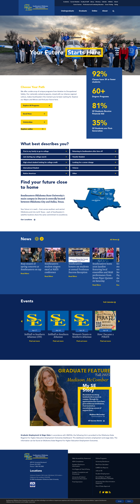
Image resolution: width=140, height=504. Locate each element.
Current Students (74, 1)
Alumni (116, 1)
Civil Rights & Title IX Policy (81, 469)
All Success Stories (99, 423)
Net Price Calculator (102, 464)
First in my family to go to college (36, 151)
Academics (66, 1)
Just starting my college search (34, 157)
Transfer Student (78, 157)
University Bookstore (102, 461)
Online (94, 11)
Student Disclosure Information (78, 465)
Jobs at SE (99, 471)
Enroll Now (27, 114)
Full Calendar (109, 302)
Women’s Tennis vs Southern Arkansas (81, 335)
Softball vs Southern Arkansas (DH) (34, 335)
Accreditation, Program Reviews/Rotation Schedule (104, 477)
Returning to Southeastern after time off (87, 151)
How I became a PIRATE (105, 335)
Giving (116, 4)
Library (92, 1)
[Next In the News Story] (42, 239)
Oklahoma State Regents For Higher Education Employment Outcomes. (70, 441)
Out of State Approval (103, 486)
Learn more (32, 502)
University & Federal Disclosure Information (79, 477)
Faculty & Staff (85, 1)
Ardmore (32, 475)
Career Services (77, 4)
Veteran (75, 168)
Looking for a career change (82, 162)
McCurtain (45, 475)
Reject (129, 501)
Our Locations (26, 220)
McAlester (51, 475)
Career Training (109, 4)
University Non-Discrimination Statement (105, 482)
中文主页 (47, 477)
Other (74, 173)
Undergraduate (67, 11)
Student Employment (102, 474)
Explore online (27, 129)
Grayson (38, 475)
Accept (119, 501)
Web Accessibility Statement (81, 458)
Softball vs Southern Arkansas (58, 335)
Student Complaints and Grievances (80, 473)
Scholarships (27, 122)
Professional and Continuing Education (93, 4)
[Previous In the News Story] (37, 239)
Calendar (104, 1)
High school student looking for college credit (40, 162)
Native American (29, 173)
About (105, 11)
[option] (34, 326)
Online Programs (101, 458)
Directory (98, 1)
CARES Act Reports (102, 467)
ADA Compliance (77, 461)
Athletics (110, 1)
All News (114, 240)
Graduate (83, 11)
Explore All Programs (31, 105)
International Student (31, 168)
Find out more (34, 341)
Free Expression (77, 482)
